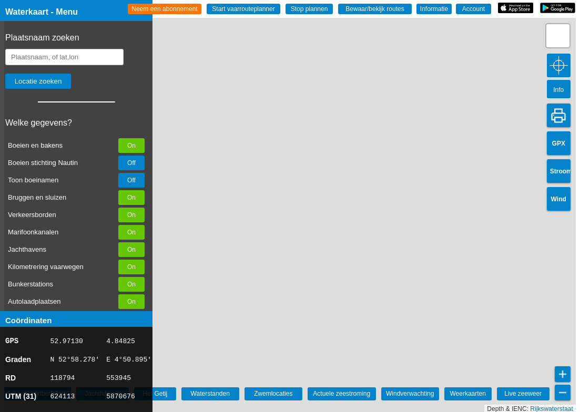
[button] (557, 35)
